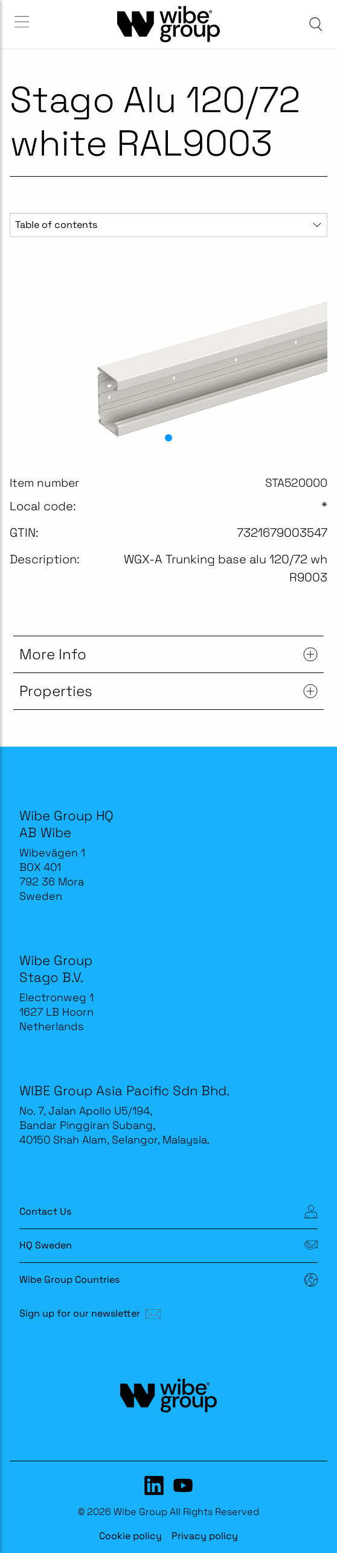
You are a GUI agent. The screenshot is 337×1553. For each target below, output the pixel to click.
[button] (168, 437)
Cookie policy (130, 1535)
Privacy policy (205, 1535)
